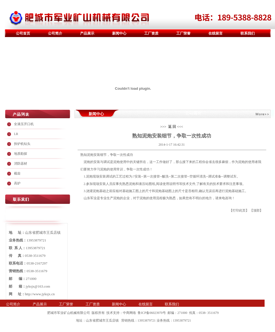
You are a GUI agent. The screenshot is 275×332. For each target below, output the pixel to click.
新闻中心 (119, 33)
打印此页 (239, 210)
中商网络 (129, 313)
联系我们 (247, 33)
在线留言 (215, 33)
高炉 (17, 183)
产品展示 (87, 33)
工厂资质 (151, 33)
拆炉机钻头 (22, 144)
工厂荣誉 (183, 33)
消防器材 (20, 163)
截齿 (17, 173)
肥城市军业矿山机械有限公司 (68, 313)
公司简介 (55, 33)
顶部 (256, 210)
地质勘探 (20, 154)
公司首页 (23, 33)
